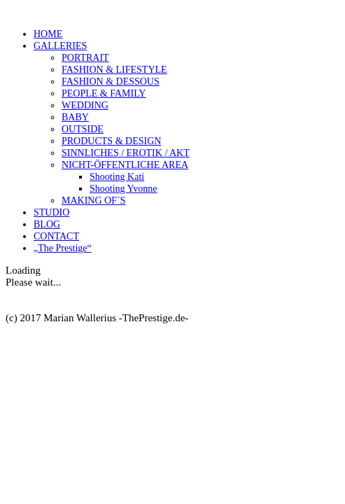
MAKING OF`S (93, 200)
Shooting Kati (117, 177)
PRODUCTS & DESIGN (111, 141)
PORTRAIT (85, 57)
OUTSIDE (83, 129)
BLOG (47, 224)
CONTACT (56, 236)
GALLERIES (60, 46)
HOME (48, 34)
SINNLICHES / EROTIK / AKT (126, 153)
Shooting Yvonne (123, 188)
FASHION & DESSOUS (111, 81)
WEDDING (85, 105)
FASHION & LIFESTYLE (114, 69)
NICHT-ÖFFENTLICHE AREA (125, 165)
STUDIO (51, 212)
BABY (75, 117)
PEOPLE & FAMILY (104, 93)
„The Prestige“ (63, 248)
